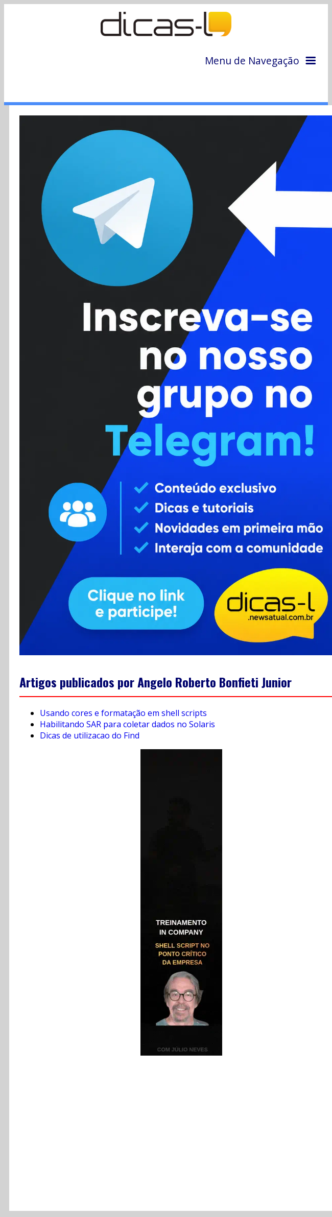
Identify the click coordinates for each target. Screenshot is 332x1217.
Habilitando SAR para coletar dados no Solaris (127, 724)
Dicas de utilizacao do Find (89, 735)
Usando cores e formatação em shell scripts (123, 713)
